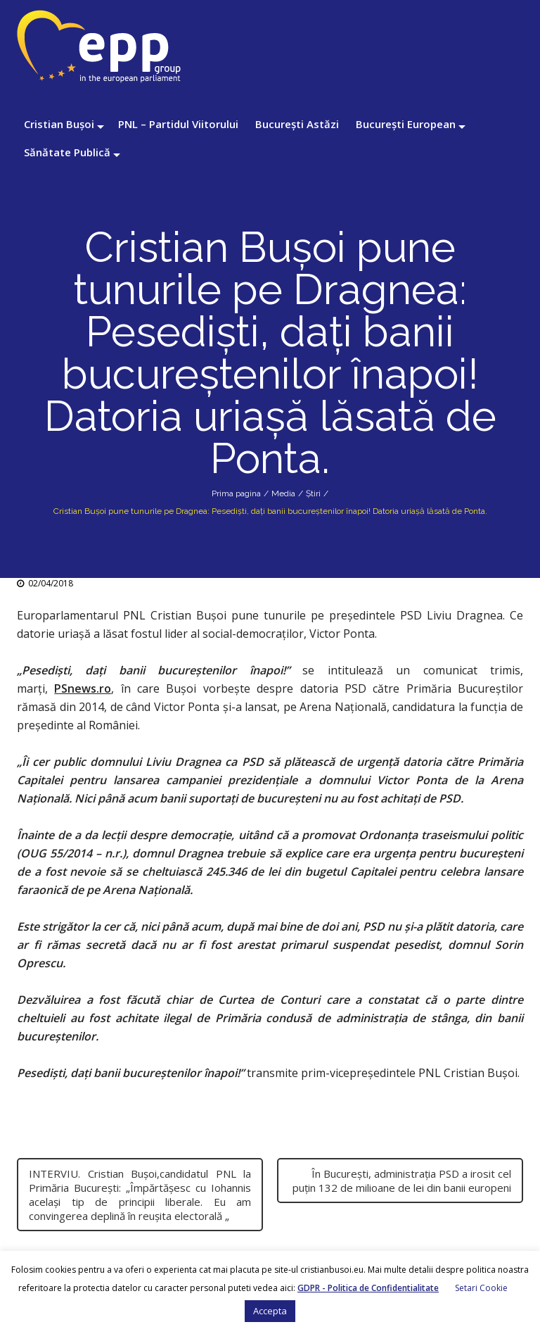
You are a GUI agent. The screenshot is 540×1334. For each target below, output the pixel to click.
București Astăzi (297, 124)
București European (406, 124)
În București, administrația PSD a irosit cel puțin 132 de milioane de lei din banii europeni (401, 1180)
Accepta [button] (270, 1310)
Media (283, 493)
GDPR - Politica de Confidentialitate (368, 1288)
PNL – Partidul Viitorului (178, 124)
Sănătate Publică (67, 152)
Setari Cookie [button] (481, 1288)
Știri (313, 493)
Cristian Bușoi (59, 124)
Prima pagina (236, 493)
